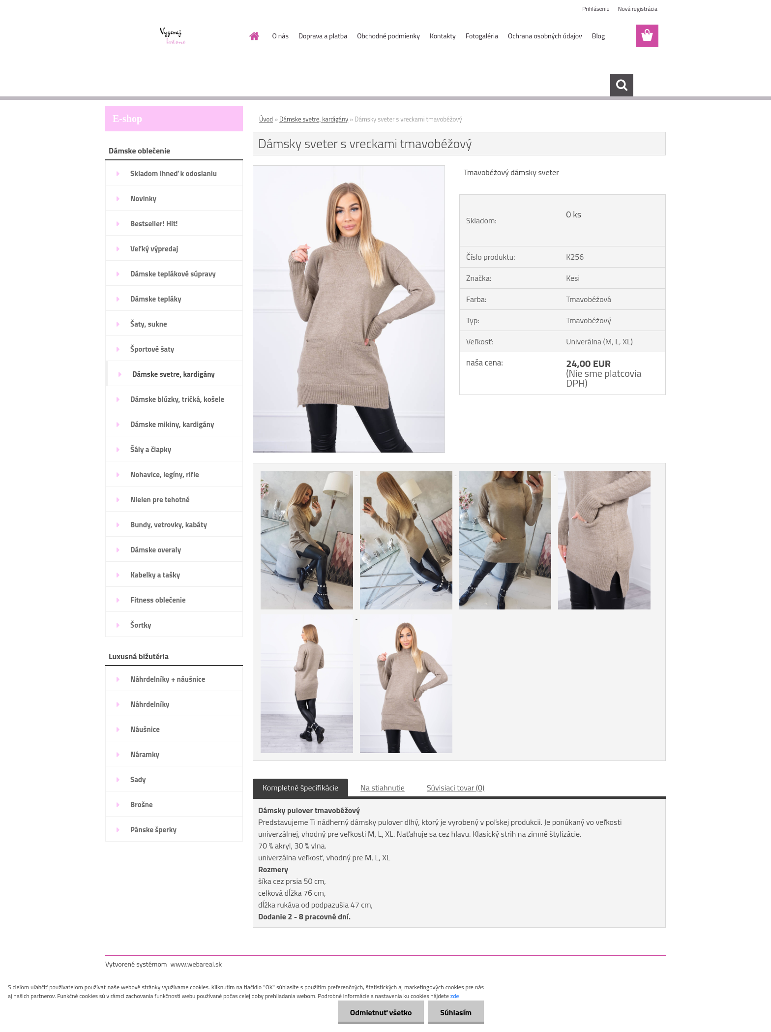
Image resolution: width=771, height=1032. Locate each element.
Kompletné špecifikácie (300, 787)
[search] (621, 85)
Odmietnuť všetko (381, 1012)
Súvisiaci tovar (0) (455, 787)
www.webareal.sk (196, 964)
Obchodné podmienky (388, 35)
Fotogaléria (482, 35)
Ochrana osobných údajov (545, 35)
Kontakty (443, 35)
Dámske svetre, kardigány (313, 119)
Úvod (266, 119)
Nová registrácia (637, 8)
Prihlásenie (595, 8)
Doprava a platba (322, 35)
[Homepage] (253, 36)
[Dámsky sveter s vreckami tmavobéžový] (349, 170)
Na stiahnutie (382, 787)
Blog (598, 35)
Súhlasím (456, 1012)
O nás (280, 35)
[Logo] (172, 36)
